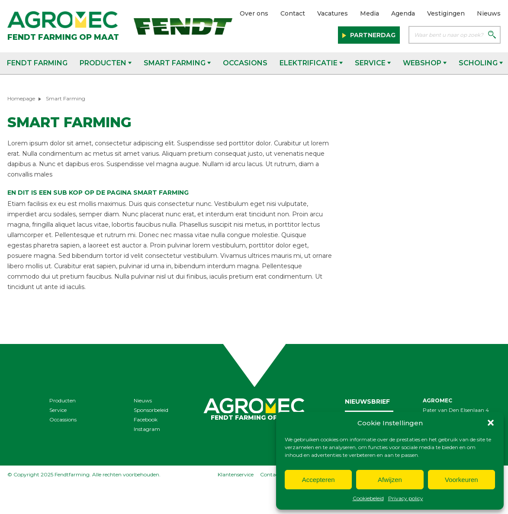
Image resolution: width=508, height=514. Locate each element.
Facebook (146, 419)
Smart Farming (177, 63)
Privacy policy (405, 498)
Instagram (147, 429)
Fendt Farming (37, 63)
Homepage (21, 98)
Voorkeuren (461, 479)
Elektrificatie (311, 63)
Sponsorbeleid (151, 410)
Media (369, 13)
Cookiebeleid (368, 498)
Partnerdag (371, 35)
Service (373, 63)
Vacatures (332, 13)
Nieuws (489, 13)
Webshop (425, 63)
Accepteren (318, 479)
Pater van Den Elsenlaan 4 (456, 410)
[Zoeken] (492, 35)
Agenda (403, 13)
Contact (292, 13)
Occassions (63, 419)
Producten (106, 63)
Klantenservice (236, 474)
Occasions (245, 63)
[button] (490, 422)
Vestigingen (446, 13)
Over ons (254, 13)
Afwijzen (390, 479)
